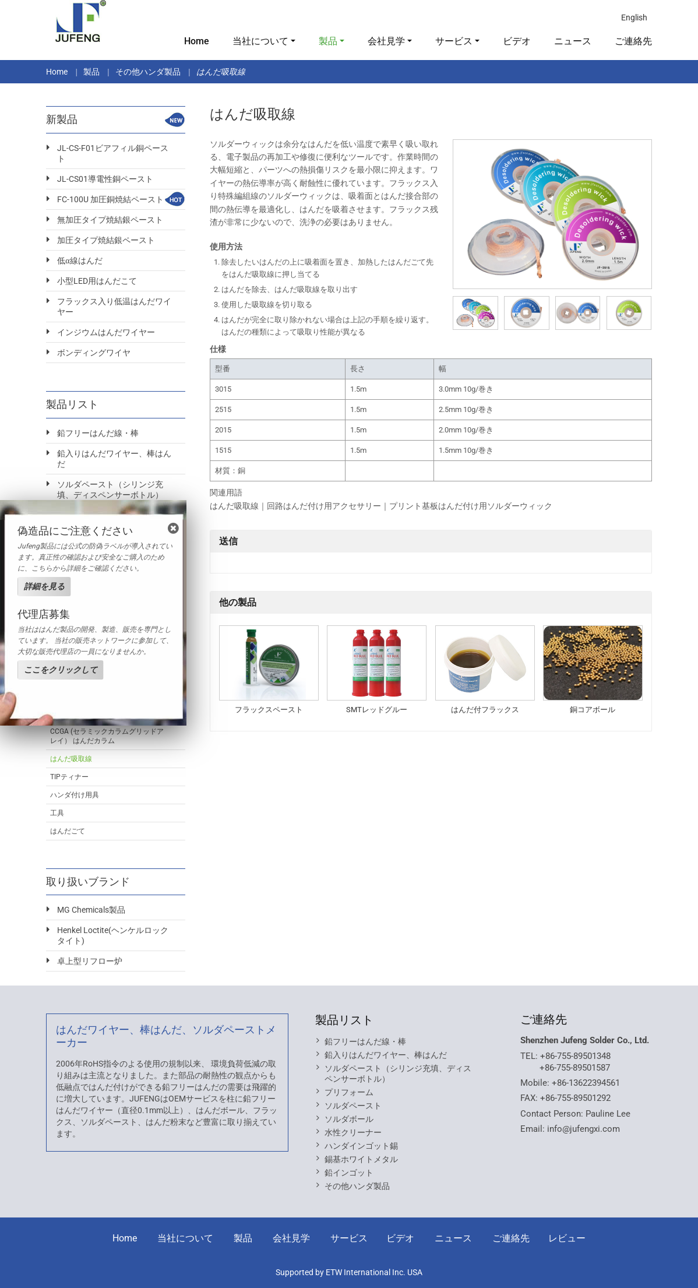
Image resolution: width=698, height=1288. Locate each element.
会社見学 (291, 1238)
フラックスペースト (269, 709)
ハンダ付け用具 (74, 795)
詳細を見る (44, 586)
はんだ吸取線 (71, 759)
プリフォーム (349, 1092)
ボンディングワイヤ (94, 352)
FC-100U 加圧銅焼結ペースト (110, 199)
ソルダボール (349, 1119)
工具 (57, 813)
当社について (185, 1238)
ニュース (572, 41)
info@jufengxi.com (583, 1129)
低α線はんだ (79, 260)
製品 (91, 71)
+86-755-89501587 (575, 1067)
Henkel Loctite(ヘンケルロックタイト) (112, 935)
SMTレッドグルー (376, 709)
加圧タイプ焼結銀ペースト (106, 240)
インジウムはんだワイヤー (106, 332)
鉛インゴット (349, 1172)
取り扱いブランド (88, 882)
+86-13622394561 (586, 1083)
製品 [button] (328, 41)
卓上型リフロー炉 (89, 961)
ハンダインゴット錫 (361, 1145)
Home (196, 41)
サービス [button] (454, 41)
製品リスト (344, 1019)
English (634, 17)
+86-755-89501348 (575, 1056)
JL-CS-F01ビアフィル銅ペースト (112, 153)
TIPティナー (69, 777)
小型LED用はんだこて (97, 281)
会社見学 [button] (386, 41)
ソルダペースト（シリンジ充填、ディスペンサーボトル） (110, 489)
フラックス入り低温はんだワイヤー (114, 306)
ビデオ (517, 41)
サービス (349, 1238)
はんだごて (67, 831)
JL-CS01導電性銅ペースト (105, 179)
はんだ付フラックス (485, 709)
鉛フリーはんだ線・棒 (98, 433)
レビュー (567, 1238)
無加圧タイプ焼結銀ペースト (110, 219)
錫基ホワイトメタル (361, 1159)
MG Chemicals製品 (91, 909)
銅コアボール (592, 709)
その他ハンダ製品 (148, 71)
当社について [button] (260, 41)
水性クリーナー (353, 1132)
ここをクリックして (60, 669)
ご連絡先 (633, 41)
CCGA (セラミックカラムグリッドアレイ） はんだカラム (107, 736)
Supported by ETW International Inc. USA (349, 1272)
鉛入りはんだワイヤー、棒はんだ (114, 459)
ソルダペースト (353, 1105)
